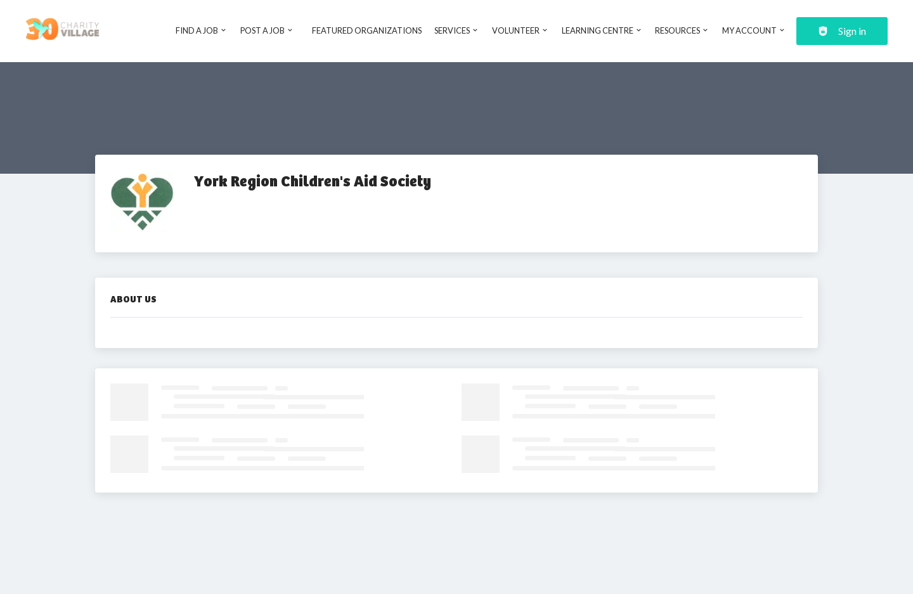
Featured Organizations (367, 30)
